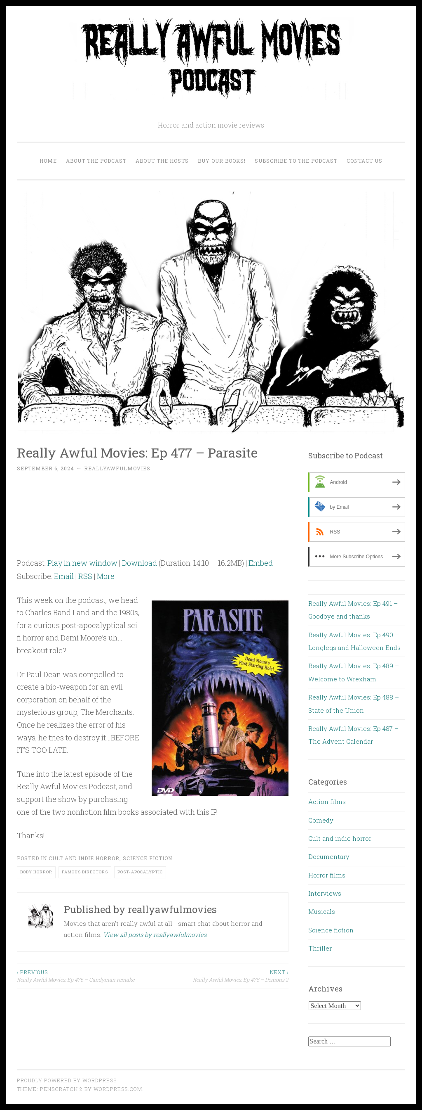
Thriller (320, 948)
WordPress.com (118, 1089)
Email (64, 576)
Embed (261, 563)
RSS (85, 576)
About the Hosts (162, 160)
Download (139, 563)
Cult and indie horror (84, 858)
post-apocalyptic (140, 872)
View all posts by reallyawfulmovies (154, 934)
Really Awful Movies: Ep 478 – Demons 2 (221, 975)
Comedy (320, 820)
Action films (327, 801)
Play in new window (82, 563)
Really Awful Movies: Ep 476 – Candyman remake (85, 975)
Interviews (324, 893)
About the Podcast (96, 160)
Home (48, 160)
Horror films (326, 875)
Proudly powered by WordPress (67, 1080)
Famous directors (85, 872)
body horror (36, 872)
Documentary (328, 856)
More (106, 576)
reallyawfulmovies (117, 468)
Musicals (321, 911)
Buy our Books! (222, 160)
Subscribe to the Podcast (296, 160)
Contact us (364, 160)
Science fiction (147, 858)
